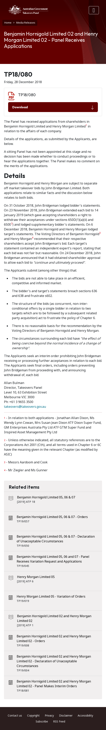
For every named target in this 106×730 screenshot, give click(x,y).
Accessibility (85, 716)
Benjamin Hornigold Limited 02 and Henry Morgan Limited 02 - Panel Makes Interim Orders (54, 683)
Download (53, 107)
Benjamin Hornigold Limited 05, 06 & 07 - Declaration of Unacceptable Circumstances (56, 539)
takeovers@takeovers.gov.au (25, 406)
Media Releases (25, 23)
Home (7, 23)
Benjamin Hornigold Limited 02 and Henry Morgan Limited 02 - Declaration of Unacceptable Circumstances (54, 661)
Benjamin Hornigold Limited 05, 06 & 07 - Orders (52, 517)
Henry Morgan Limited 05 (36, 577)
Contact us (15, 716)
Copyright (33, 716)
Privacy (49, 716)
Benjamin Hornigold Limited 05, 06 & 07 (46, 497)
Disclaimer (66, 716)
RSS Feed (59, 721)
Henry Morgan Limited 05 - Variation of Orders (51, 596)
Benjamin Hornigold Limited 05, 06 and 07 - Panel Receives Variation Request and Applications (53, 559)
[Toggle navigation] (94, 10)
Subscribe (42, 721)
